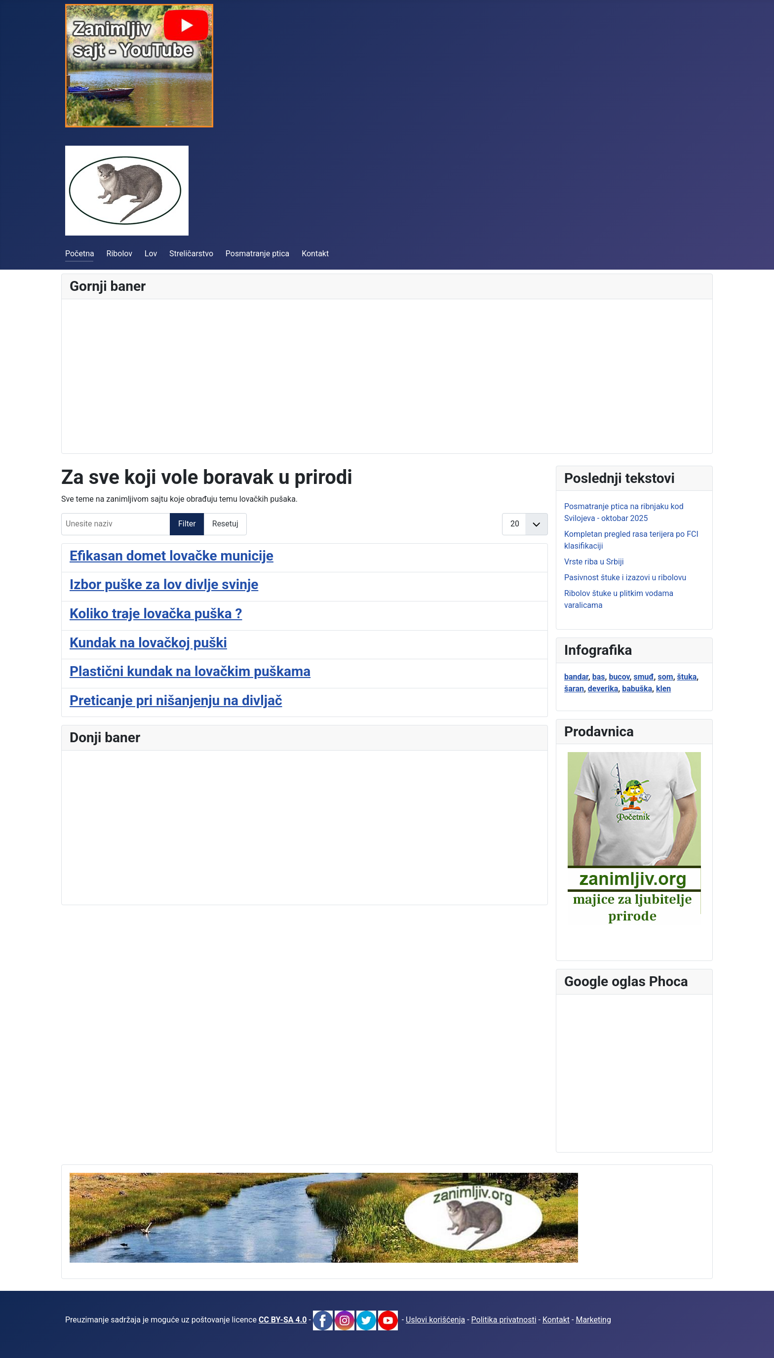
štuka (687, 676)
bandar (576, 676)
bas (598, 676)
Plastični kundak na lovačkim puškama (190, 671)
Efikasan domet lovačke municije (171, 556)
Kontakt (315, 253)
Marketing (593, 1319)
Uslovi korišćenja (435, 1319)
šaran (574, 688)
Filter (187, 523)
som (665, 676)
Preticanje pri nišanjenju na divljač (176, 700)
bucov (619, 676)
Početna (79, 253)
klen (663, 688)
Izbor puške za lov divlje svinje (164, 584)
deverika (603, 688)
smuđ (643, 676)
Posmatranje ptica (257, 253)
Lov (151, 253)
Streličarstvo (191, 253)
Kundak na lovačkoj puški (148, 643)
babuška (637, 688)
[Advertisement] (366, 376)
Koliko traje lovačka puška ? (156, 613)
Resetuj (225, 523)
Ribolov (120, 253)
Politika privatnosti (504, 1319)
